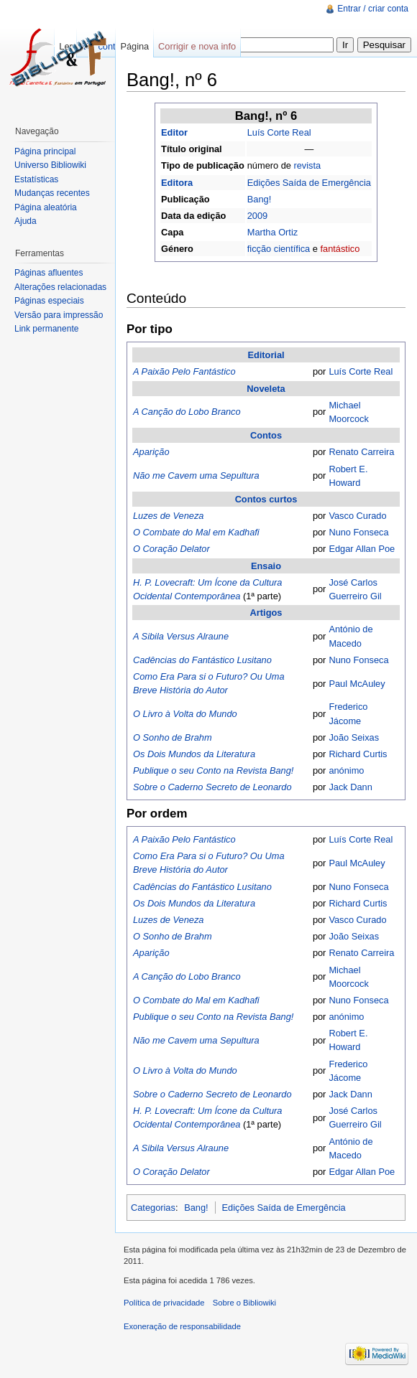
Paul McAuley (357, 683)
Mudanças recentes (52, 193)
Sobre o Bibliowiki (244, 1302)
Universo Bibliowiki (50, 165)
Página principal (44, 151)
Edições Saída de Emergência (309, 182)
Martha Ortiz (272, 232)
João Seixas (354, 737)
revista (307, 165)
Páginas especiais (49, 301)
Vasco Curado (357, 515)
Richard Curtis (358, 754)
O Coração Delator (171, 548)
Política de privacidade (164, 1302)
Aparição (151, 451)
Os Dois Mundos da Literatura (194, 754)
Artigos (266, 612)
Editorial (265, 355)
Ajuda (25, 221)
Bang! (259, 199)
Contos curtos (266, 499)
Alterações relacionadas (60, 287)
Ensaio (266, 566)
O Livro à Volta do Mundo (185, 713)
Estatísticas (36, 179)
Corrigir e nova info (197, 46)
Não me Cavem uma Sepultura (196, 475)
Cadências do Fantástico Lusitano (202, 660)
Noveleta (266, 388)
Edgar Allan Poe (362, 548)
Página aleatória (45, 207)
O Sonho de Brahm (172, 737)
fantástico (339, 248)
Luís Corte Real (279, 132)
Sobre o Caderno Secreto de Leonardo (212, 787)
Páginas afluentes (48, 273)
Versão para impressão (58, 315)
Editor (174, 132)
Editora (177, 182)
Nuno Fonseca (358, 532)
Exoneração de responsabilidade (182, 1326)
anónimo (346, 770)
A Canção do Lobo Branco (187, 411)
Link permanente (46, 329)
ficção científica (279, 248)
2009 (257, 215)
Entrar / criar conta (372, 9)
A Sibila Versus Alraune (181, 636)
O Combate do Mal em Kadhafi (196, 532)
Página (134, 46)
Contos (266, 435)
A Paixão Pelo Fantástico (184, 371)
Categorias (153, 1207)
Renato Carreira (361, 451)
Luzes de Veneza (168, 515)
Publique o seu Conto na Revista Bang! (213, 770)
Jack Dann (350, 787)
